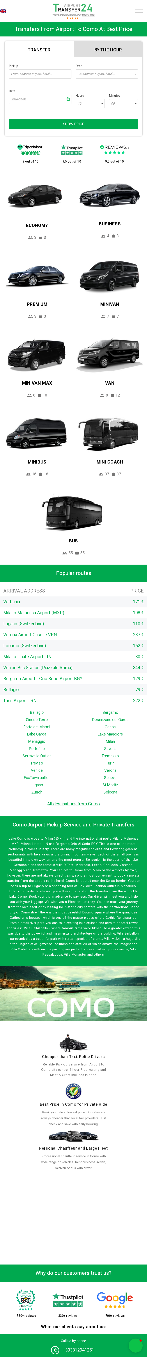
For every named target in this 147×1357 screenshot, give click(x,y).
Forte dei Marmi (36, 727)
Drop (79, 66)
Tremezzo (110, 756)
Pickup (13, 66)
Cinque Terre (37, 720)
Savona (110, 749)
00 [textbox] (113, 103)
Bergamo (110, 712)
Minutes (114, 95)
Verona (110, 770)
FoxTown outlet (37, 778)
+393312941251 (78, 1350)
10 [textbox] (79, 103)
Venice (37, 770)
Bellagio (37, 712)
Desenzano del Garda (110, 720)
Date (12, 91)
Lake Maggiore (110, 734)
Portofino (37, 749)
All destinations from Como (73, 804)
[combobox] (40, 74)
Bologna (110, 792)
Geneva (110, 778)
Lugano (36, 785)
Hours (80, 95)
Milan (110, 741)
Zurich (36, 792)
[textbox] (40, 74)
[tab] (39, 49)
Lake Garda (36, 734)
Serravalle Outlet (37, 756)
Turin (110, 763)
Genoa (110, 727)
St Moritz (110, 785)
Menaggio (36, 741)
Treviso (36, 763)
